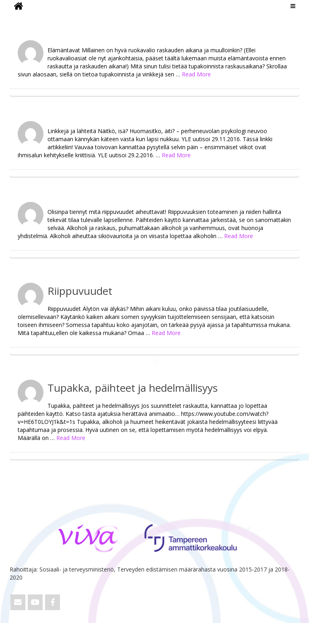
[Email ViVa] (17, 602)
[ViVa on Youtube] (35, 602)
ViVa (23, 18)
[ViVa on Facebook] (52, 602)
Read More (196, 74)
